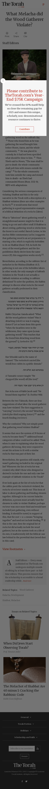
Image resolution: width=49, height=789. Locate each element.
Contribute (24, 129)
